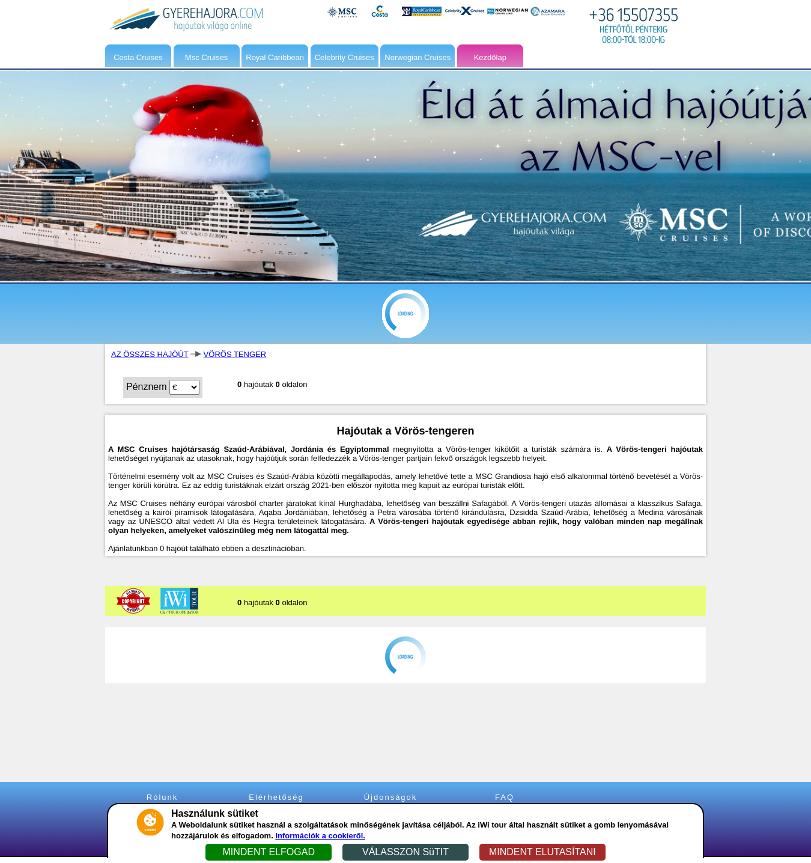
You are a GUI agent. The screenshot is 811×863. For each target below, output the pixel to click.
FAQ (504, 797)
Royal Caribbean (275, 57)
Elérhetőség (276, 797)
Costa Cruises (138, 57)
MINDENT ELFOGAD (268, 852)
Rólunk (162, 797)
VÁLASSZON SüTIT (405, 852)
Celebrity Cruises (344, 57)
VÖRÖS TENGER (235, 354)
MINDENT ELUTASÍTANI (542, 852)
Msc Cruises (206, 57)
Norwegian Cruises (417, 57)
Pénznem (146, 387)
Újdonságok (391, 797)
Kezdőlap (490, 57)
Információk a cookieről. (320, 835)
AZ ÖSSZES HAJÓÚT (149, 354)
